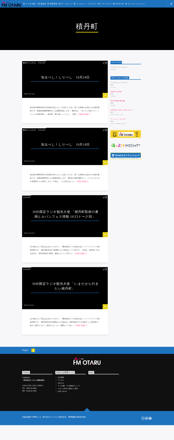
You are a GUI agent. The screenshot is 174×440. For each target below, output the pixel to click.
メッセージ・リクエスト (86, 4)
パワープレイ (106, 4)
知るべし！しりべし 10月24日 (65, 156)
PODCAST (119, 4)
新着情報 (53, 4)
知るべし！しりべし (29, 141)
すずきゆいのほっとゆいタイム (121, 188)
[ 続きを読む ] (84, 192)
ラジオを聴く (31, 4)
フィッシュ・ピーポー (118, 197)
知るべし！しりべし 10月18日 (65, 223)
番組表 (43, 4)
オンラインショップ (136, 4)
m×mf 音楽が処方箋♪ (117, 179)
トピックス (41, 141)
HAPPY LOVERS (116, 170)
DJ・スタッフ (66, 4)
